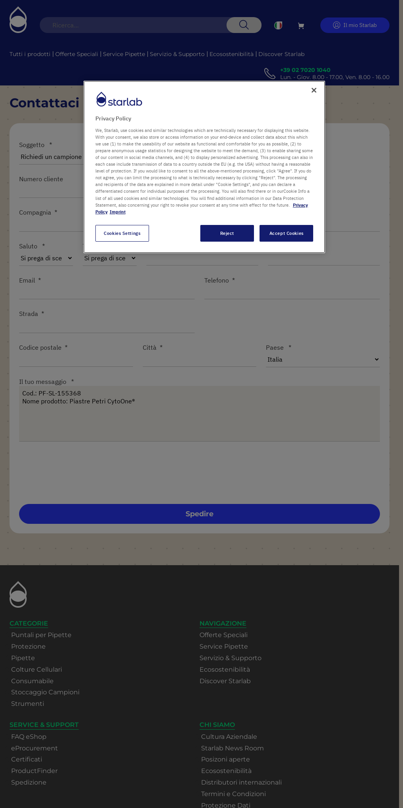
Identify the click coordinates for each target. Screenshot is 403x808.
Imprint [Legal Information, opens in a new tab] (118, 212)
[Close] (314, 90)
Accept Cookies (286, 233)
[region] (204, 167)
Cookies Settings (122, 233)
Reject (227, 233)
